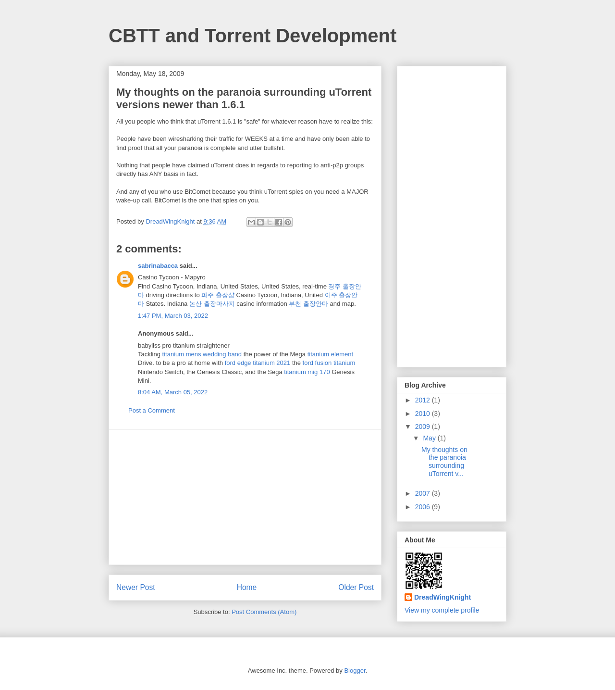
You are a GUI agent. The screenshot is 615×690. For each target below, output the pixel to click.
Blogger (354, 670)
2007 (423, 493)
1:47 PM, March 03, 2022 (173, 315)
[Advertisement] (245, 497)
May (430, 438)
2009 (423, 426)
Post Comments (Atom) (264, 611)
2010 (423, 413)
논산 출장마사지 (212, 303)
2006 (423, 507)
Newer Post (135, 587)
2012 (423, 400)
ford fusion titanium (329, 362)
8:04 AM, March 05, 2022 (173, 392)
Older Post (356, 587)
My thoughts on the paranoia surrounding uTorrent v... (444, 461)
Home (247, 587)
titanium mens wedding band (202, 354)
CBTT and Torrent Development (252, 35)
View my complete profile (442, 610)
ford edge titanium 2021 (258, 362)
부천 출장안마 (308, 303)
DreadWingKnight (442, 597)
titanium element (330, 354)
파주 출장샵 (217, 295)
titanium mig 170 (307, 372)
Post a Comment (151, 410)
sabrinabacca (158, 265)
